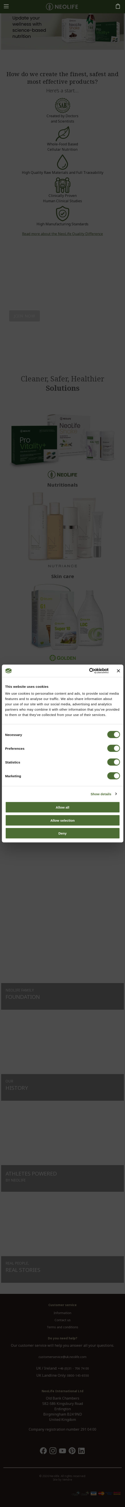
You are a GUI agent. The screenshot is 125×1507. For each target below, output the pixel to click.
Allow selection (62, 820)
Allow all (62, 807)
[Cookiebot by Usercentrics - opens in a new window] (89, 671)
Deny (62, 833)
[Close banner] (118, 670)
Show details (101, 794)
